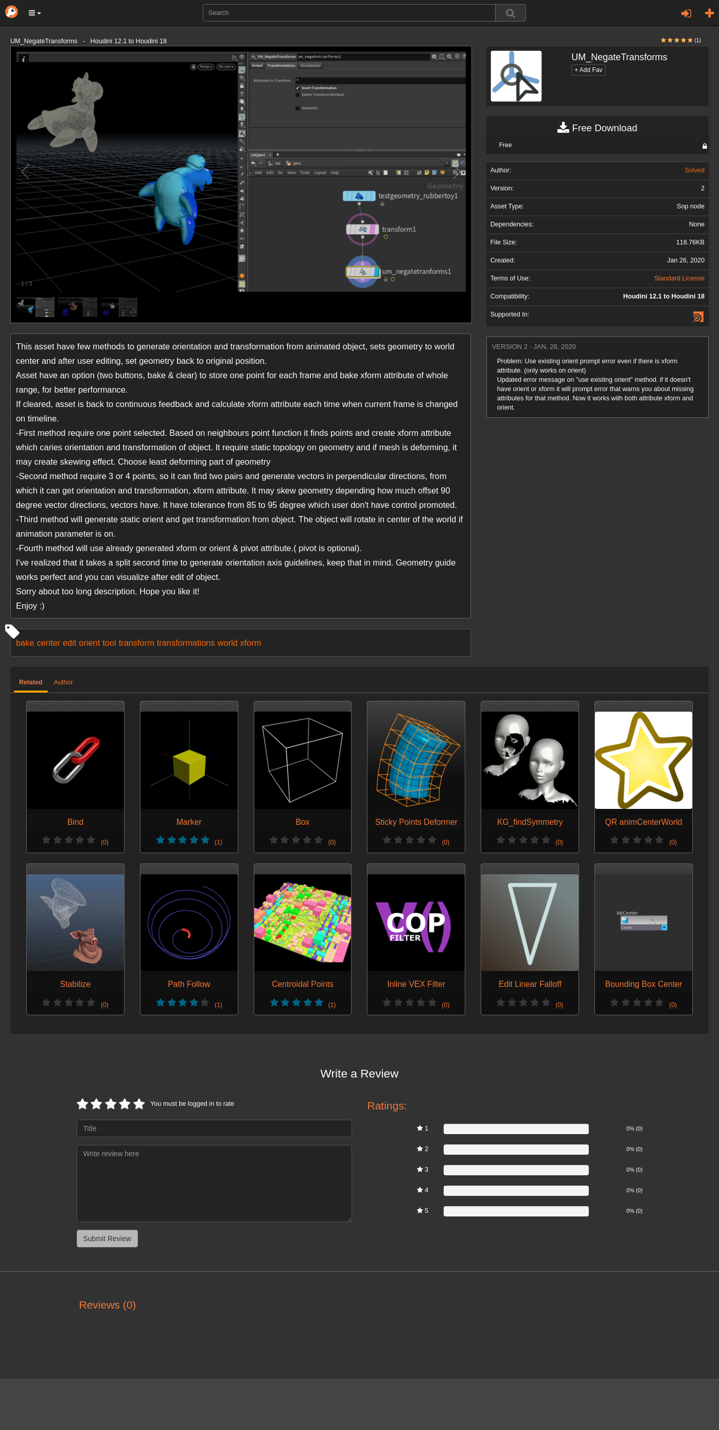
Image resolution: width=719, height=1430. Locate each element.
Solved (695, 170)
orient (89, 642)
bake (25, 642)
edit (69, 642)
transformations (186, 642)
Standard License (679, 278)
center (48, 642)
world (228, 642)
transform (136, 642)
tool (109, 642)
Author (63, 682)
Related (31, 682)
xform (250, 642)
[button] (35, 13)
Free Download (597, 128)
